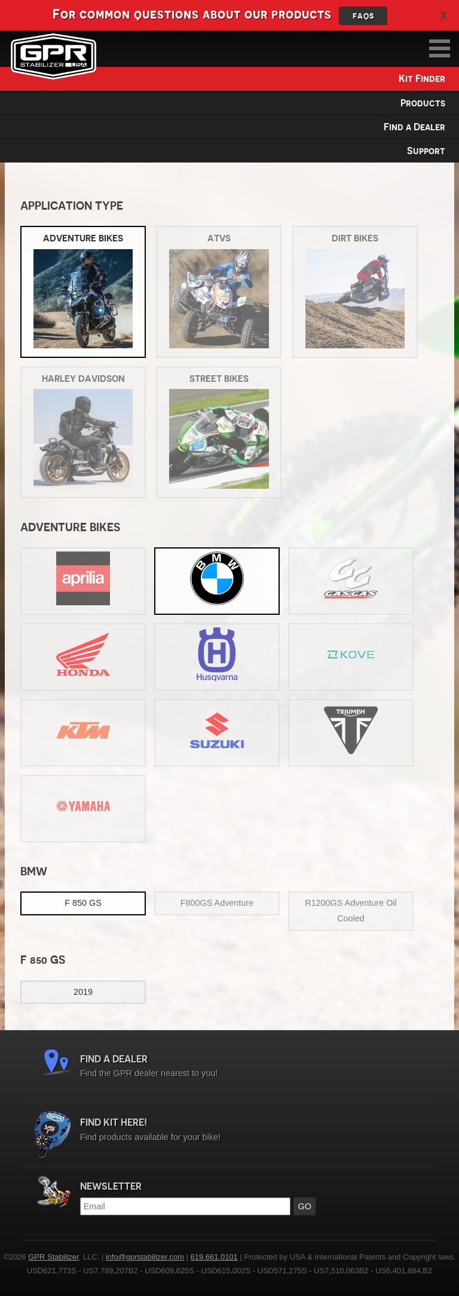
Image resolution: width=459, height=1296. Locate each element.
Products (422, 103)
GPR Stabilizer (53, 56)
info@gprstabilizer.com (145, 1256)
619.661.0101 (214, 1256)
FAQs (363, 16)
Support (426, 151)
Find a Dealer (414, 127)
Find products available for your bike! (258, 1129)
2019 (83, 992)
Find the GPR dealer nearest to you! (258, 1066)
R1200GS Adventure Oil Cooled (351, 910)
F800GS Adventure (216, 903)
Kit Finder (422, 78)
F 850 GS (83, 903)
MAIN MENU (439, 48)
